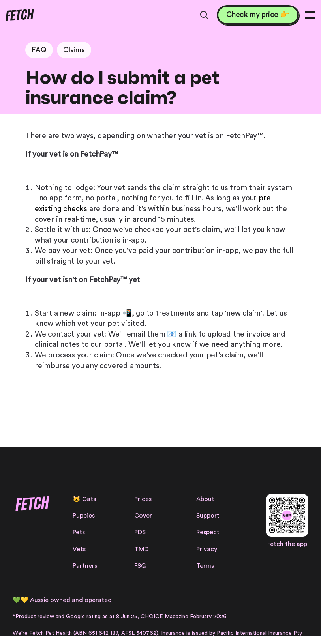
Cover (143, 516)
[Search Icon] (204, 15)
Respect (208, 532)
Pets (79, 532)
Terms (205, 566)
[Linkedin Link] (57, 533)
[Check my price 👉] (258, 15)
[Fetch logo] (19, 15)
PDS (140, 532)
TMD (141, 549)
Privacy (206, 549)
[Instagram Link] (18, 533)
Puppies (84, 516)
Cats (89, 499)
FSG (140, 566)
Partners (85, 566)
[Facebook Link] (31, 533)
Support (208, 516)
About (205, 499)
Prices (143, 499)
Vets (79, 549)
